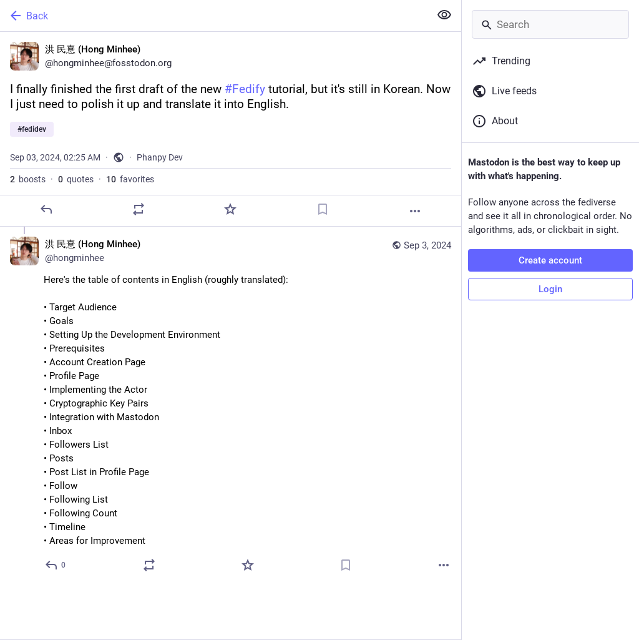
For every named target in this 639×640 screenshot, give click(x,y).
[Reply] (46, 209)
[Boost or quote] (138, 209)
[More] (414, 211)
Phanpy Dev (160, 157)
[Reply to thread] (56, 565)
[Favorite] (230, 209)
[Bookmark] (322, 209)
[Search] (550, 24)
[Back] (213, 15)
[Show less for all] (444, 15)
